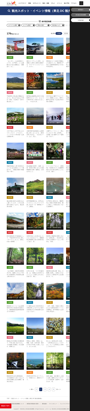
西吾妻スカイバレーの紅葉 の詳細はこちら (15, 284)
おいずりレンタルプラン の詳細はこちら (15, 39)
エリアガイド (22, 3)
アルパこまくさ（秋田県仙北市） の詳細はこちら (15, 214)
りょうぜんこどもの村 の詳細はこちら (54, 249)
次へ (58, 389)
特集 (29, 3)
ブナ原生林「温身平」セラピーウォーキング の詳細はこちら (54, 355)
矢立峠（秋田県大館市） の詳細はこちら (54, 214)
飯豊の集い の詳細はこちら (34, 143)
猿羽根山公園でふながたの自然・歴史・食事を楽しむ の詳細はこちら (35, 75)
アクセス (73, 3)
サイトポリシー (53, 403)
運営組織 (44, 403)
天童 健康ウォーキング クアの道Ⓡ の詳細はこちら (54, 144)
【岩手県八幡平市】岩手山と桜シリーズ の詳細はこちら (74, 74)
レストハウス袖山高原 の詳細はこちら (15, 179)
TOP (8, 398)
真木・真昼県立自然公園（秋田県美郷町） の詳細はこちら (74, 145)
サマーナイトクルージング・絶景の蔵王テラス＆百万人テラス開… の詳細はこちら (35, 40)
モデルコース (37, 3)
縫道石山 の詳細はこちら (73, 213)
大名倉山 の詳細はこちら (14, 73)
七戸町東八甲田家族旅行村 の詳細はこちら (74, 249)
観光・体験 (46, 3)
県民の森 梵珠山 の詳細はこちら (35, 319)
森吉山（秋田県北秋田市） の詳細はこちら (15, 109)
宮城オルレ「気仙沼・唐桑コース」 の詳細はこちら (35, 354)
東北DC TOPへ (5, 406)
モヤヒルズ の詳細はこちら (15, 143)
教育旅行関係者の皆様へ (33, 403)
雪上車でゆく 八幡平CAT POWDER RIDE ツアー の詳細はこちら (54, 110)
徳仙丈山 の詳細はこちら (73, 38)
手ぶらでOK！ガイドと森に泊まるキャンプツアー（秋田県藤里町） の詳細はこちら (74, 110)
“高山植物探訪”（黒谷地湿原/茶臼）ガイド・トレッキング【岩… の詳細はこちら (54, 75)
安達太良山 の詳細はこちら (74, 318)
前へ (31, 389)
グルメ (53, 3)
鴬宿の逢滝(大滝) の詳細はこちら (15, 354)
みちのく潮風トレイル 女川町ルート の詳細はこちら (54, 39)
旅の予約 (66, 3)
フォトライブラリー (65, 403)
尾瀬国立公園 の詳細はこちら (15, 319)
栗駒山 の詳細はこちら (53, 283)
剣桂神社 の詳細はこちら (73, 178)
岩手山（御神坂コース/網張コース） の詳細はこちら (35, 179)
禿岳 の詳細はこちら (33, 108)
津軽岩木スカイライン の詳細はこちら (74, 284)
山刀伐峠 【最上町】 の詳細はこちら (15, 249)
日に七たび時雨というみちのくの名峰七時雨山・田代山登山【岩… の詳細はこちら (54, 320)
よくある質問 (76, 403)
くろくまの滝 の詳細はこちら (35, 284)
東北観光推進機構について (17, 403)
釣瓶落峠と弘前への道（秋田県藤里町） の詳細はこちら (35, 214)
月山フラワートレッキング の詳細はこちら (74, 354)
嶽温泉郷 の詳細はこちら (53, 178)
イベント (59, 3)
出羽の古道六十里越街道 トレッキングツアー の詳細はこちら (35, 250)
